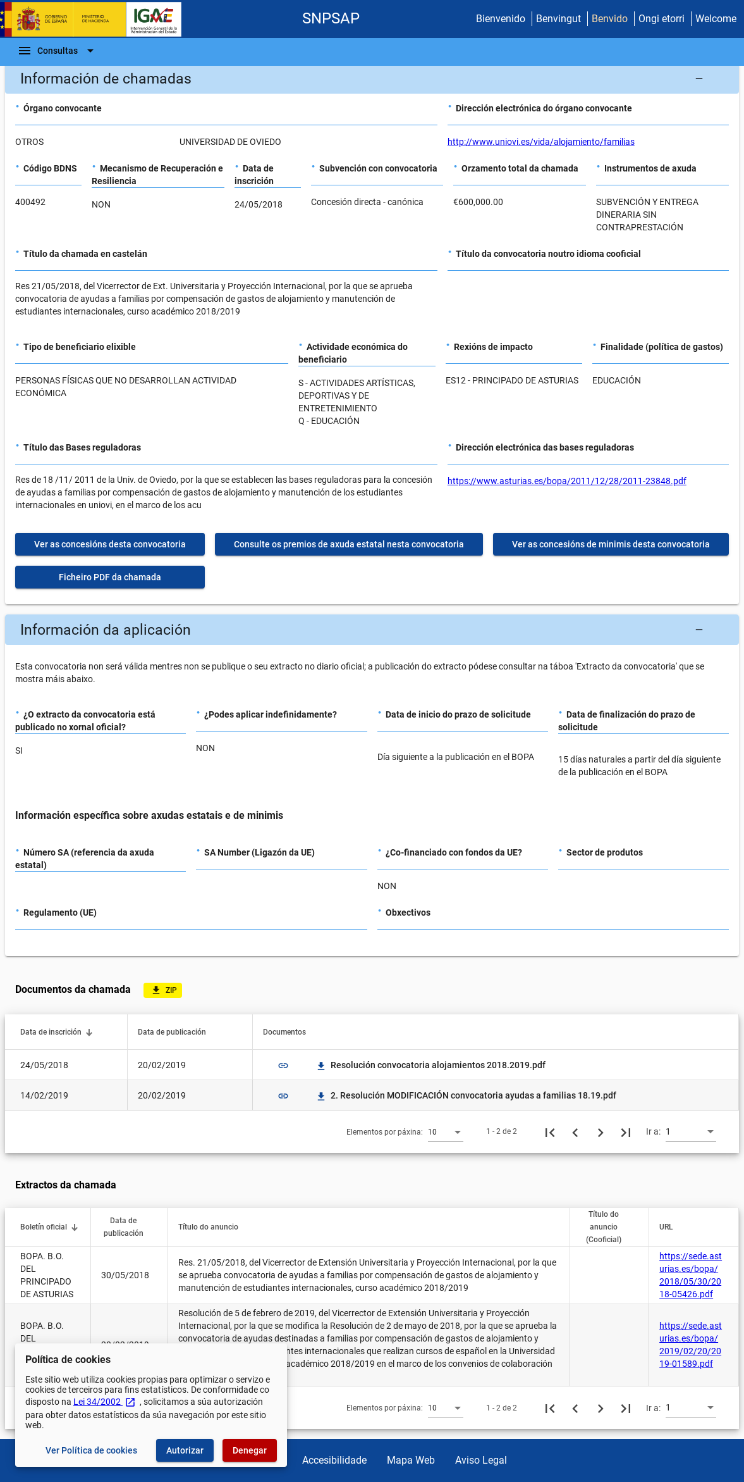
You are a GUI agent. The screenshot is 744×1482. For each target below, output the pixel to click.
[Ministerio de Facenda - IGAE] (96, 19)
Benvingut (558, 19)
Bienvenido (500, 19)
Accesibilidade (334, 1460)
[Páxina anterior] (575, 1131)
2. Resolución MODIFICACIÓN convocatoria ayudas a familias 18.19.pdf (466, 1095)
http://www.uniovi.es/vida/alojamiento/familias (541, 142)
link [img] (283, 1065)
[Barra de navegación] (57, 50)
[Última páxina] (625, 1131)
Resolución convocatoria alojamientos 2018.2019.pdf (430, 1065)
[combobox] (445, 1131)
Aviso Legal (481, 1460)
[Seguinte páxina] (600, 1131)
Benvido (610, 19)
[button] (372, 78)
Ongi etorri (661, 19)
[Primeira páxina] (550, 1131)
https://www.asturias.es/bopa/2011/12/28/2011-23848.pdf (567, 481)
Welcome (715, 19)
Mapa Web (411, 1460)
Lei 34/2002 (104, 1402)
